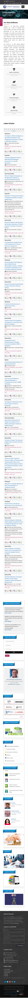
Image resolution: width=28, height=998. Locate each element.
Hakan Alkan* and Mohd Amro (12, 407)
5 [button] (9, 717)
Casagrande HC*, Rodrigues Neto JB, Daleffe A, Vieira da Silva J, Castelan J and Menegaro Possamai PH (13, 387)
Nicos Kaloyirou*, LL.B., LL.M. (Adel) (13, 584)
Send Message (20, 946)
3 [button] (10, 715)
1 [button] (5, 715)
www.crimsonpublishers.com (11, 994)
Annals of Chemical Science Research (14, 686)
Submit (7, 655)
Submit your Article (10, 749)
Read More (4, 15)
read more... (14, 75)
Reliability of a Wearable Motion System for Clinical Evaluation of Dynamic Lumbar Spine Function (13, 626)
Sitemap (10, 3)
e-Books (6, 974)
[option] (14, 679)
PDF (11, 151)
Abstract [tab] (6, 151)
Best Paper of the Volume (11, 752)
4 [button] (12, 715)
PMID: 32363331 (8, 613)
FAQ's (5, 3)
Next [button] (25, 680)
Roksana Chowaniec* (10, 445)
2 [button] (8, 715)
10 (22, 129)
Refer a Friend (9, 758)
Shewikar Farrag (15, 819)
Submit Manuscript (10, 15)
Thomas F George (14, 679)
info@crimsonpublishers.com (11, 961)
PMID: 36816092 (8, 630)
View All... (22, 717)
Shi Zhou (13, 811)
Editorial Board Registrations (12, 746)
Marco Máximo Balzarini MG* (11, 507)
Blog (7, 3)
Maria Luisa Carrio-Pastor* (11, 165)
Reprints (7, 755)
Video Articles (7, 972)
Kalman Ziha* (8, 308)
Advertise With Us (9, 761)
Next (14, 131)
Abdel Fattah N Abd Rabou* (11, 271)
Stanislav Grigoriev (15, 803)
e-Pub (19, 151)
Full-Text (15, 151)
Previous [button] (2, 680)
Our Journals (7, 969)
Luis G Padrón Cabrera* (10, 366)
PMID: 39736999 (8, 621)
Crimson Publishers (9, 991)
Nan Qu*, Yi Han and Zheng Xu (12, 427)
